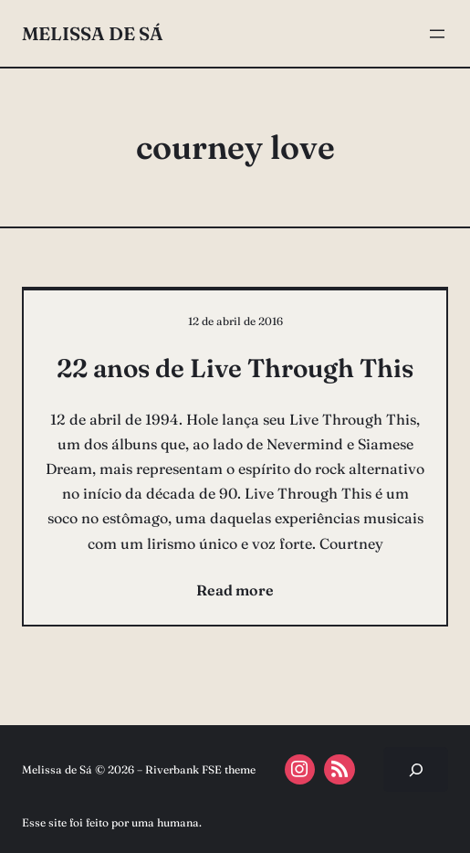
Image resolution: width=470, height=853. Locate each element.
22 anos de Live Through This (235, 368)
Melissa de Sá (92, 33)
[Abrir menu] (437, 34)
